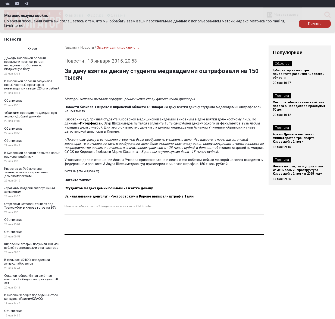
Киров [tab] (32, 48)
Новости (12, 39)
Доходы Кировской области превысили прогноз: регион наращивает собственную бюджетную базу (25, 63)
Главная (71, 47)
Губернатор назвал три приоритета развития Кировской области (299, 74)
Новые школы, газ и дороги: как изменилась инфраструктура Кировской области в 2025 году (298, 170)
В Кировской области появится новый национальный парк (32, 154)
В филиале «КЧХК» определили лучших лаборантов (27, 261)
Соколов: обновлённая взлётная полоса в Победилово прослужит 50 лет (31, 279)
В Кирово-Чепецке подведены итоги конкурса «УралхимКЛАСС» (31, 297)
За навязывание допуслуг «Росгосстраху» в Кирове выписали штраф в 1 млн (129, 196)
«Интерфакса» (90, 123)
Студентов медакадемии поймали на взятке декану (109, 188)
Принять (315, 23)
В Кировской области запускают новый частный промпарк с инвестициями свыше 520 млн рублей (31, 84)
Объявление (13, 100)
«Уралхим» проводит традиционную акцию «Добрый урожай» (30, 114)
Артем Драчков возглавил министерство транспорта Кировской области (293, 138)
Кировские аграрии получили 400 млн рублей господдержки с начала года (31, 246)
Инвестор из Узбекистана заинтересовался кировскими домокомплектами (26, 172)
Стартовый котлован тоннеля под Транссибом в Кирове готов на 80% (30, 205)
